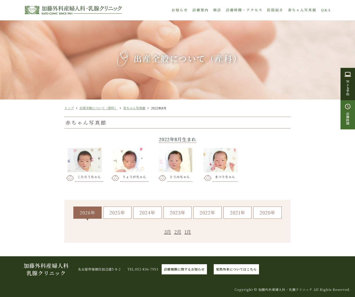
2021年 (237, 212)
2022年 (207, 212)
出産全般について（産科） (98, 108)
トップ (69, 108)
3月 (167, 231)
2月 (177, 231)
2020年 (267, 212)
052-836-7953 (146, 269)
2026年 (87, 212)
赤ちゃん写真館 (134, 108)
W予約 (347, 88)
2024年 (147, 212)
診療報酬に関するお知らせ (184, 269)
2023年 (177, 212)
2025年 (117, 212)
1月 (188, 231)
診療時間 (347, 118)
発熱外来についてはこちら (236, 269)
